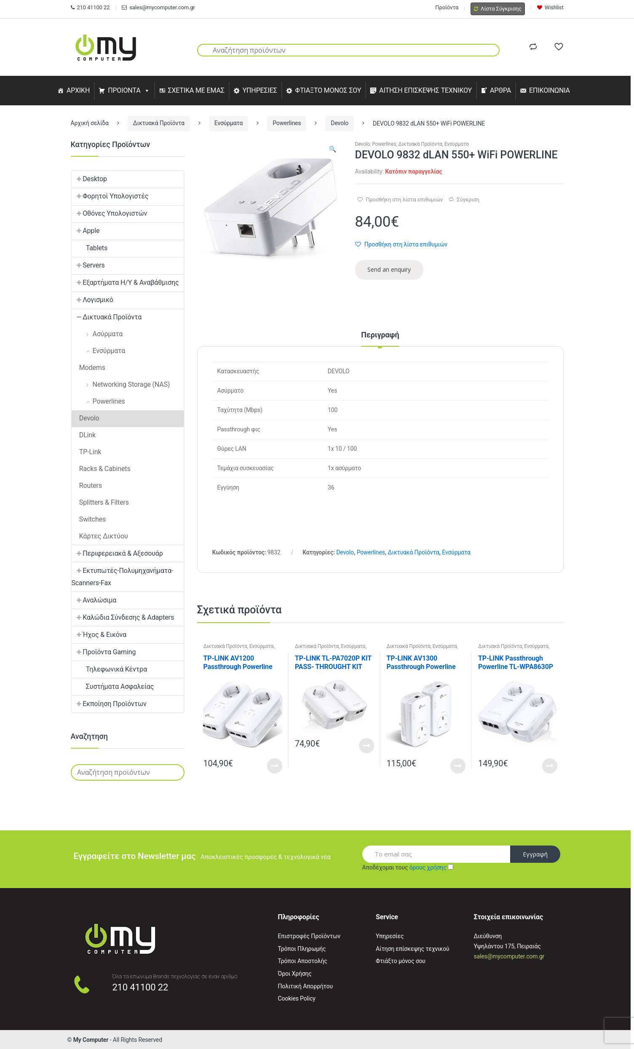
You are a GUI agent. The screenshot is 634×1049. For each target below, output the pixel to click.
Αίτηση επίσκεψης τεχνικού (412, 948)
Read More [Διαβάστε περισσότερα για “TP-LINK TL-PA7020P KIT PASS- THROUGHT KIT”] (366, 745)
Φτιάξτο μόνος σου (400, 961)
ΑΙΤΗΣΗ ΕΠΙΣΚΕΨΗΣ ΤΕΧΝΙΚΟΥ (425, 90)
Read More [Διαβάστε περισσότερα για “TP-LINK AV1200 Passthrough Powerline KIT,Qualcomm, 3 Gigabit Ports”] (274, 765)
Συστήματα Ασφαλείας (113, 686)
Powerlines (287, 123)
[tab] (380, 338)
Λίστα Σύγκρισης (498, 8)
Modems (88, 368)
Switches (89, 519)
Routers (87, 486)
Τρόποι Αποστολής (302, 961)
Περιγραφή (380, 335)
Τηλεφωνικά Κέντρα (109, 669)
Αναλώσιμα (94, 600)
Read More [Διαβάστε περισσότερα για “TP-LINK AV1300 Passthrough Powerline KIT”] (457, 765)
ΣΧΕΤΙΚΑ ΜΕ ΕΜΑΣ (196, 90)
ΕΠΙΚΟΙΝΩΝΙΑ (549, 90)
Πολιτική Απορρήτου (305, 986)
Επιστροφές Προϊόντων (309, 936)
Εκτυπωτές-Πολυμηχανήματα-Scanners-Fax (123, 577)
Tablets (90, 248)
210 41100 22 (90, 7)
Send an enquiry (389, 269)
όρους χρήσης (428, 867)
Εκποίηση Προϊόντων (109, 704)
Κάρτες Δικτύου (100, 536)
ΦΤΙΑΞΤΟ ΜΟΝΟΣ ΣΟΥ (328, 90)
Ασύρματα (97, 334)
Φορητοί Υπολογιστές (110, 196)
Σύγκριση (468, 199)
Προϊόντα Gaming (104, 652)
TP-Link (87, 452)
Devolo (339, 123)
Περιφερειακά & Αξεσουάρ (117, 553)
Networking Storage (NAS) (121, 384)
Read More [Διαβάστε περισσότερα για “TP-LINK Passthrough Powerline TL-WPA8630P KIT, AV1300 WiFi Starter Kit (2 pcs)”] (549, 765)
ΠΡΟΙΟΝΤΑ (124, 90)
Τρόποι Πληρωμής (302, 948)
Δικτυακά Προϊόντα (159, 123)
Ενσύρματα (228, 123)
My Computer (91, 1039)
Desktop (89, 179)
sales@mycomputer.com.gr (158, 7)
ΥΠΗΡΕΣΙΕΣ (260, 90)
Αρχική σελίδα (90, 123)
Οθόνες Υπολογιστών (109, 213)
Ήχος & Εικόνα (99, 635)
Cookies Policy (297, 998)
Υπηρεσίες (390, 936)
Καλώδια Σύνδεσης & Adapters (123, 617)
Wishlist (550, 7)
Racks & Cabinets (101, 469)
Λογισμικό (92, 300)
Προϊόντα (446, 7)
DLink (84, 435)
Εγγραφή (535, 854)
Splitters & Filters (100, 502)
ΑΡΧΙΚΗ (78, 90)
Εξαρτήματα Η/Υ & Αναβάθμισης (125, 282)
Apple (86, 231)
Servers (88, 265)
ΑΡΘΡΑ (500, 90)
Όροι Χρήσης (295, 973)
